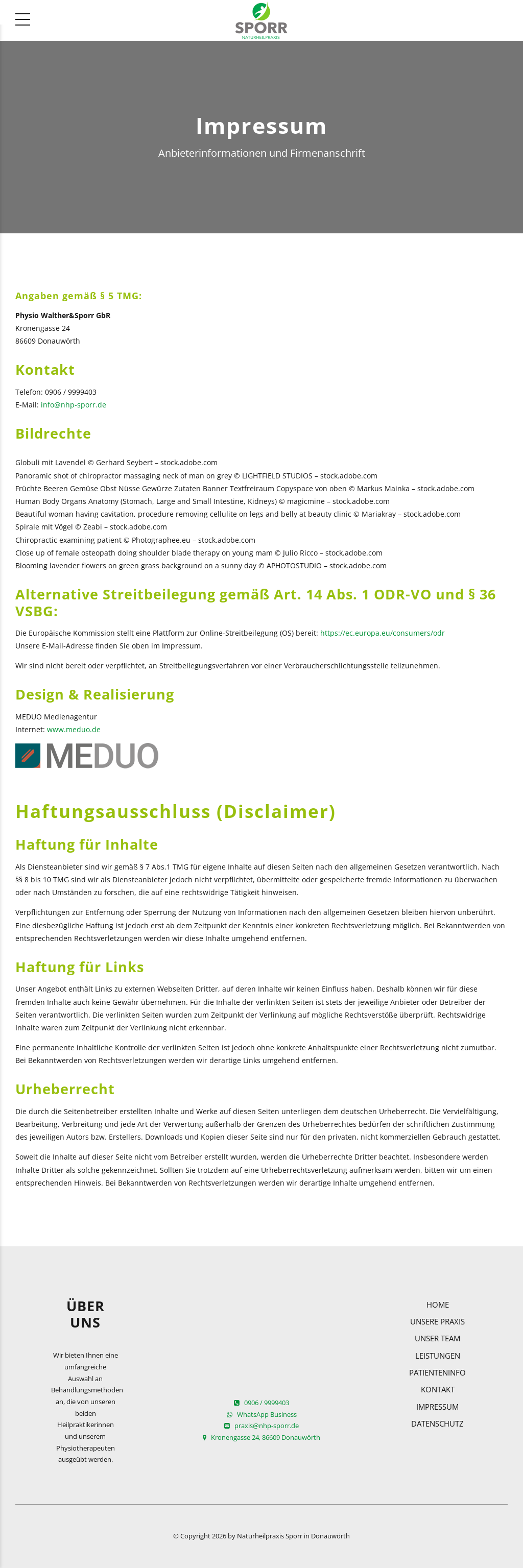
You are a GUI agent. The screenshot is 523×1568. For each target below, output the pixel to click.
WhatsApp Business (262, 1414)
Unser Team (437, 1338)
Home (437, 1304)
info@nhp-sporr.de (73, 404)
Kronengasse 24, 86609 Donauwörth (261, 1437)
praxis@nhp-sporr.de (261, 1425)
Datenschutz (437, 1423)
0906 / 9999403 (261, 1402)
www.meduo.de (74, 729)
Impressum (437, 1407)
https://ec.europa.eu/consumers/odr (382, 633)
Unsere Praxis (437, 1321)
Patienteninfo (437, 1372)
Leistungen (437, 1355)
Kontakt (438, 1389)
